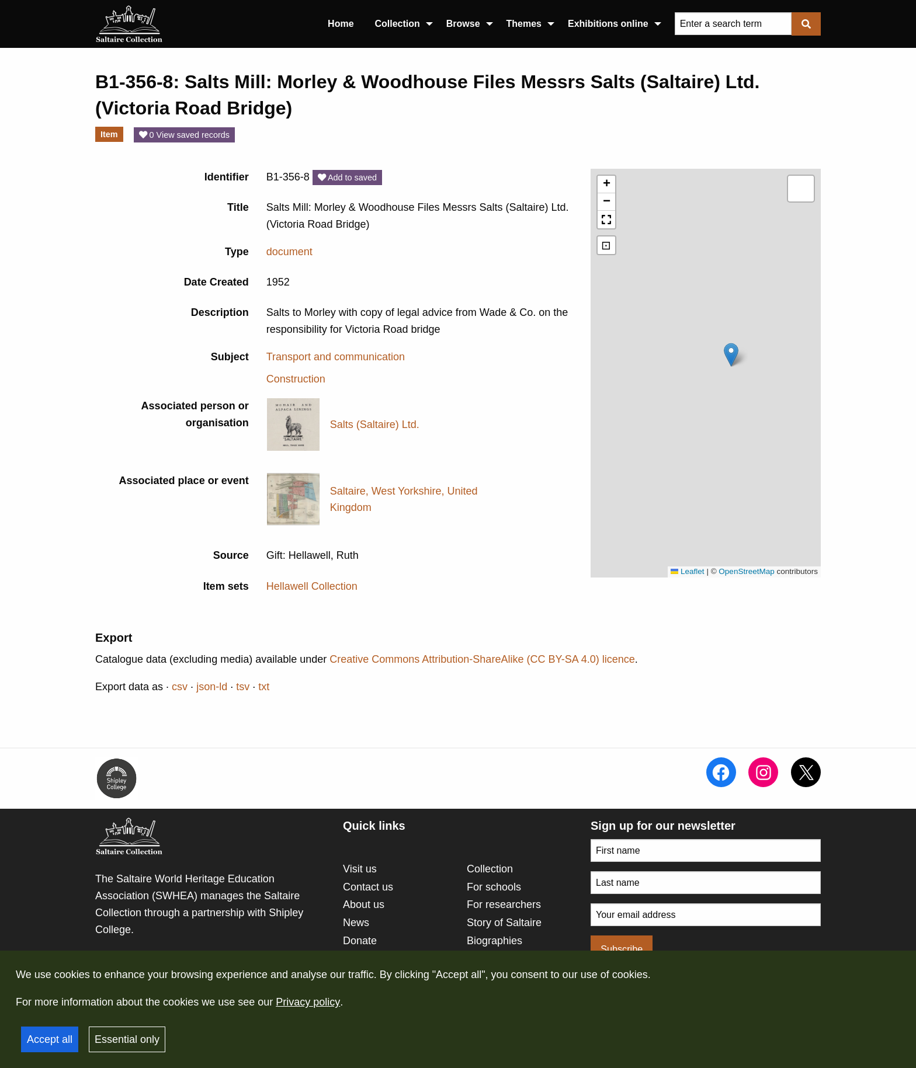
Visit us (360, 869)
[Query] (733, 23)
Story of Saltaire (504, 922)
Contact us (368, 887)
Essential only (127, 1039)
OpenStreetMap (746, 571)
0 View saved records (184, 135)
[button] (731, 355)
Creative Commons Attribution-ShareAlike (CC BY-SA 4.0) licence (482, 659)
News (356, 922)
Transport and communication (335, 357)
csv (180, 687)
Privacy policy (308, 1002)
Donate (360, 941)
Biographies (494, 941)
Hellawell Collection (312, 586)
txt (263, 687)
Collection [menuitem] (397, 24)
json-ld (211, 687)
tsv (242, 687)
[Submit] (806, 23)
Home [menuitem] (340, 24)
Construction (295, 379)
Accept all (49, 1039)
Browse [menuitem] (463, 24)
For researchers (504, 904)
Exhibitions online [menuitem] (608, 24)
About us (363, 904)
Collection (490, 869)
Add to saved (347, 177)
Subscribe (622, 949)
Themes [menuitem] (524, 24)
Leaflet (688, 571)
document (289, 252)
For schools (494, 887)
